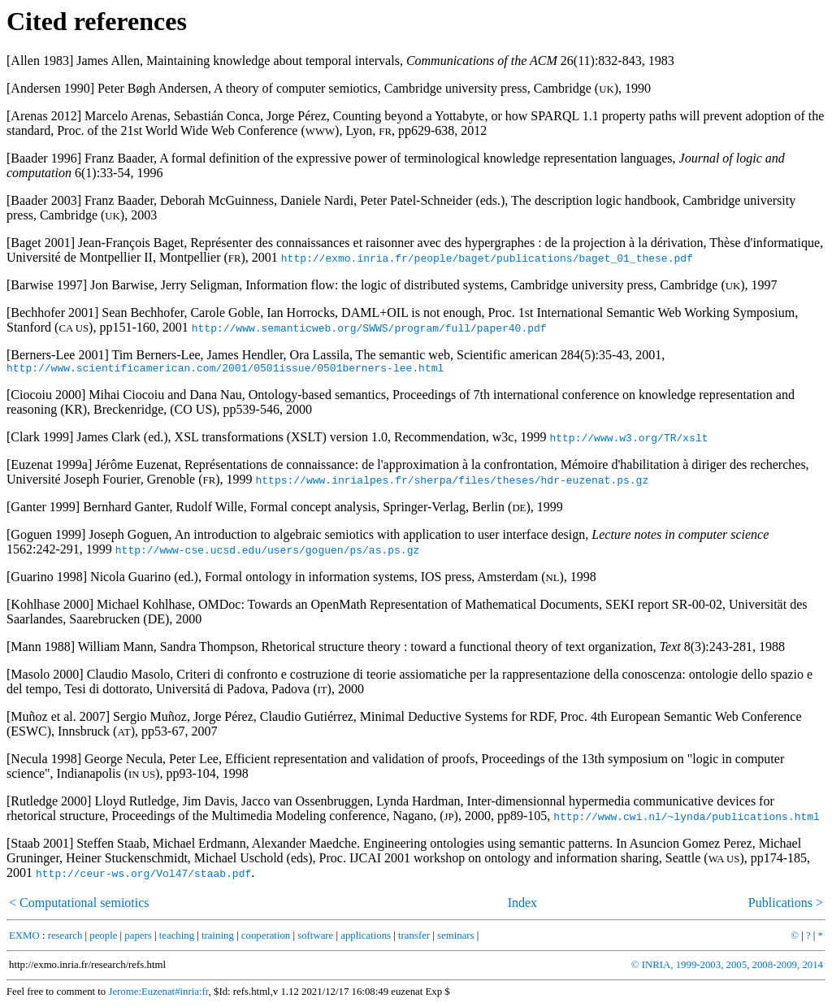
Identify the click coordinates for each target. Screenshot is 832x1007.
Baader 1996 (43, 158)
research (65, 938)
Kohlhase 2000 (50, 607)
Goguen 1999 (46, 537)
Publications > (785, 905)
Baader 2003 (43, 200)
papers (137, 938)
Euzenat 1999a (49, 467)
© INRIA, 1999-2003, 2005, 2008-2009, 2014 (727, 967)
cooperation (265, 938)
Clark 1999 (40, 439)
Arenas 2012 (43, 116)
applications (365, 938)
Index (522, 905)
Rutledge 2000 (49, 803)
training (218, 938)
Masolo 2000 (45, 677)
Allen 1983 (40, 60)
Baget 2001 (40, 243)
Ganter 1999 (43, 509)
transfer (414, 938)
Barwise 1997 (46, 285)
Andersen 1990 (50, 88)
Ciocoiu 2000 (46, 397)
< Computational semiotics (79, 905)
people (103, 938)
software (315, 938)
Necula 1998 (43, 761)
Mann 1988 (40, 649)
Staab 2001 (40, 846)
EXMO (24, 938)
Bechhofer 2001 (52, 312)
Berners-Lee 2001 (57, 355)
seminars (455, 938)
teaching (176, 938)
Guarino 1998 (46, 579)
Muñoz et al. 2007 (58, 719)
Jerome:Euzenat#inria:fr (158, 994)
